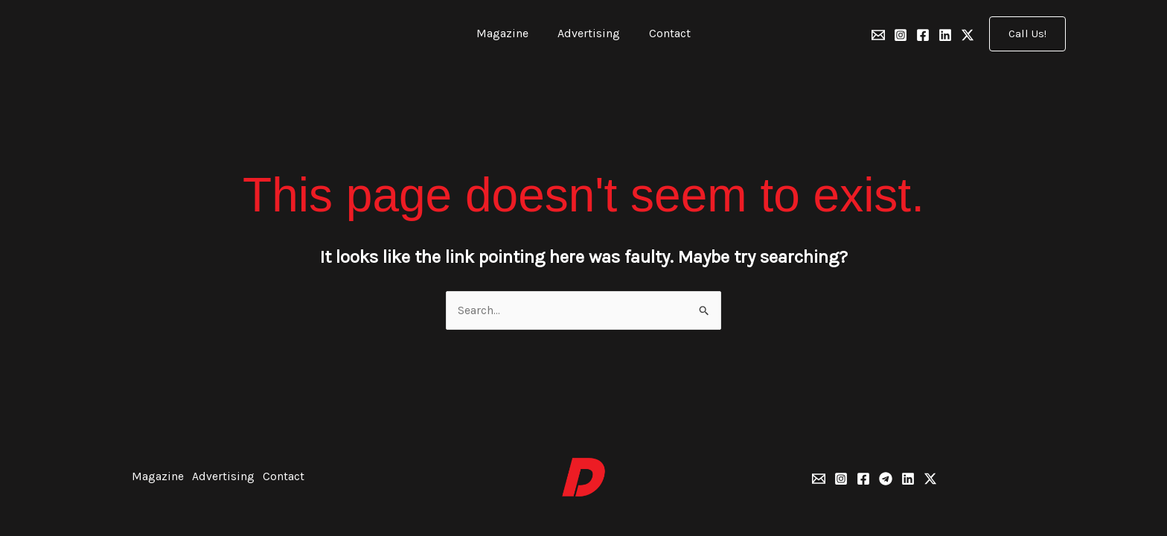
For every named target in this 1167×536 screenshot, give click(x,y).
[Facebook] (923, 35)
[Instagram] (900, 35)
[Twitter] (967, 35)
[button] (1027, 33)
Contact (664, 33)
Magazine (508, 33)
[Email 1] (878, 35)
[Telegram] (885, 479)
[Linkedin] (945, 35)
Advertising (588, 33)
